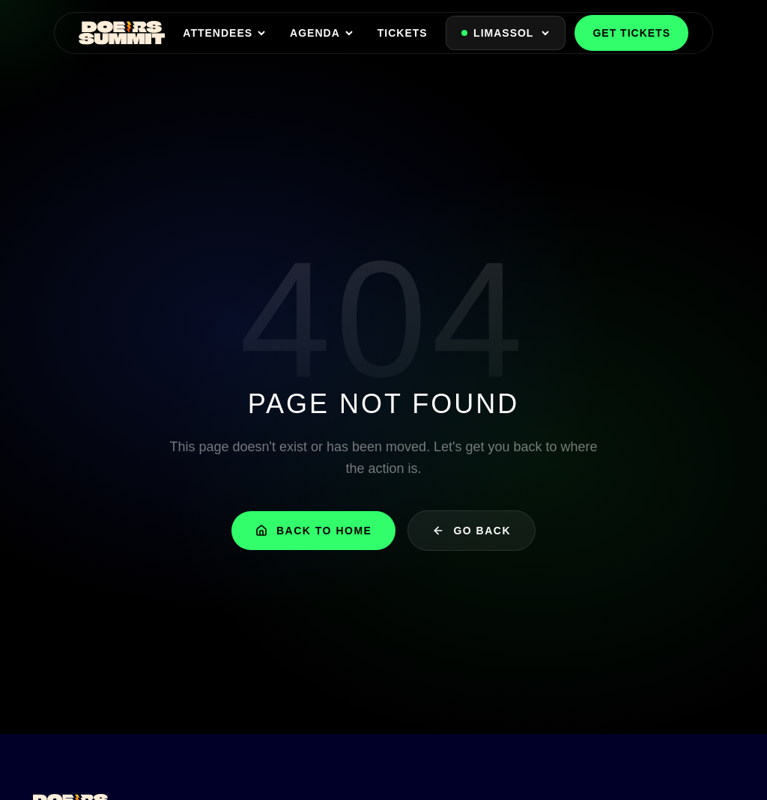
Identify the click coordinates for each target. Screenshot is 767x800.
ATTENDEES (224, 33)
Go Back (471, 531)
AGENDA (322, 33)
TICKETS (403, 33)
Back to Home (313, 531)
